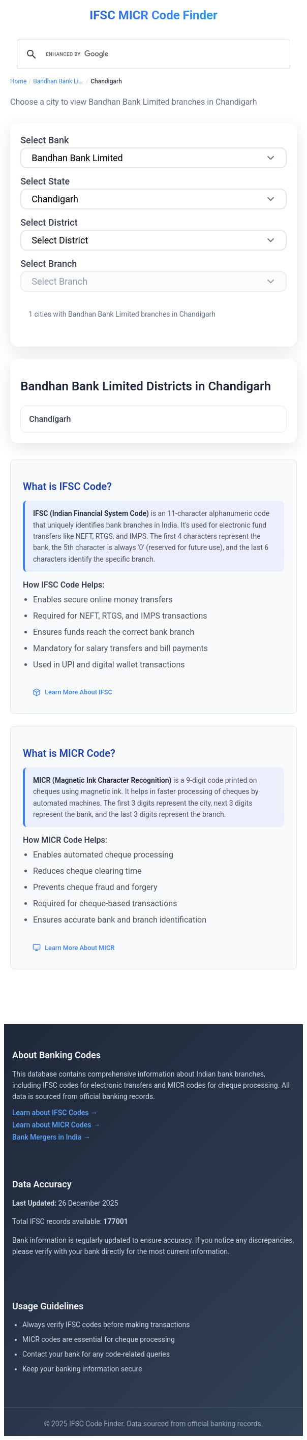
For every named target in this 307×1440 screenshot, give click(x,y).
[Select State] (153, 199)
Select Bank (44, 140)
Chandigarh (50, 419)
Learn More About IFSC (72, 692)
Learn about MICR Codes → (56, 1125)
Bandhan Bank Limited (58, 81)
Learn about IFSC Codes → (55, 1113)
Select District (49, 222)
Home (18, 81)
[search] (152, 54)
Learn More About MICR (73, 947)
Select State (45, 181)
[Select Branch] (153, 281)
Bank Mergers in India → (51, 1137)
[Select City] (153, 240)
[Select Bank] (153, 157)
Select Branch (48, 263)
